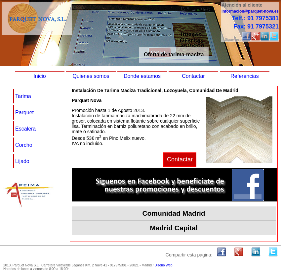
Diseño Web (163, 265)
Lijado (22, 161)
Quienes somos (90, 76)
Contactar (193, 76)
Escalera (25, 129)
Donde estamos (142, 76)
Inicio (39, 76)
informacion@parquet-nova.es (250, 11)
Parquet (24, 112)
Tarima (23, 96)
